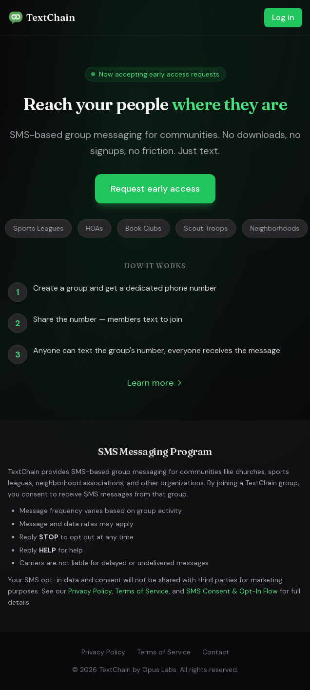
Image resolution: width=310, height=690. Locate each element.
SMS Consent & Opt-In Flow (232, 591)
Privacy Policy (90, 591)
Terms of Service (142, 591)
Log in (283, 17)
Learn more (155, 383)
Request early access (155, 189)
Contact (215, 652)
